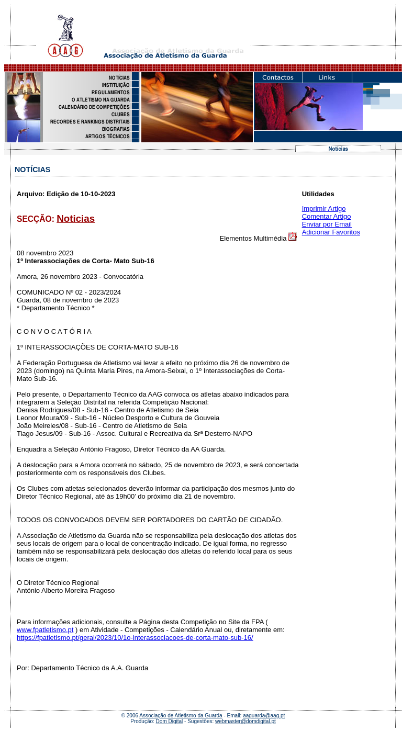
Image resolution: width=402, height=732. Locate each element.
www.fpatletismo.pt (45, 630)
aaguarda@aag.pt (264, 715)
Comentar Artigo (326, 216)
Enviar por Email (327, 224)
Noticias (76, 218)
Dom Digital (169, 721)
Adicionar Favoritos (331, 232)
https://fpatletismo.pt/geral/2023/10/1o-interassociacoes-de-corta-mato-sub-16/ (135, 637)
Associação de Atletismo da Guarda (180, 715)
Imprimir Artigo (324, 208)
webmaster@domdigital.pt (245, 721)
